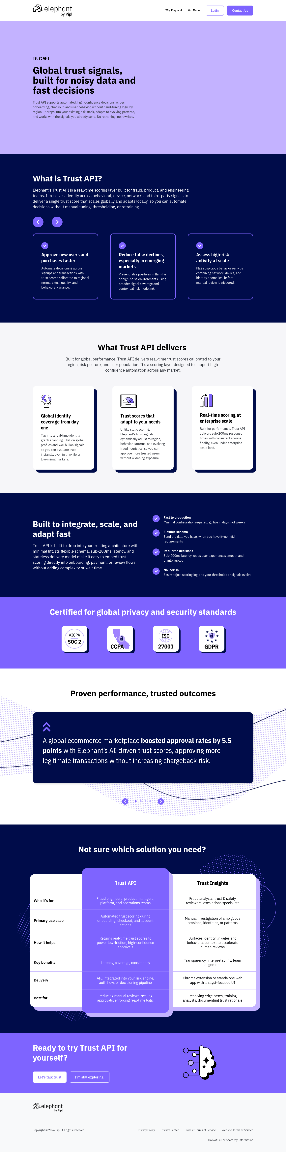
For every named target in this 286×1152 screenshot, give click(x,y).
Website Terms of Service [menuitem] (237, 1130)
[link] (52, 10)
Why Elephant (173, 10)
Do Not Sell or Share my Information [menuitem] (230, 1140)
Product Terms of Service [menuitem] (200, 1130)
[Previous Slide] (38, 221)
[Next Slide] (57, 221)
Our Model (194, 10)
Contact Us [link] (240, 11)
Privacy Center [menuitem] (170, 1130)
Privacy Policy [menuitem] (146, 1130)
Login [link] (215, 11)
